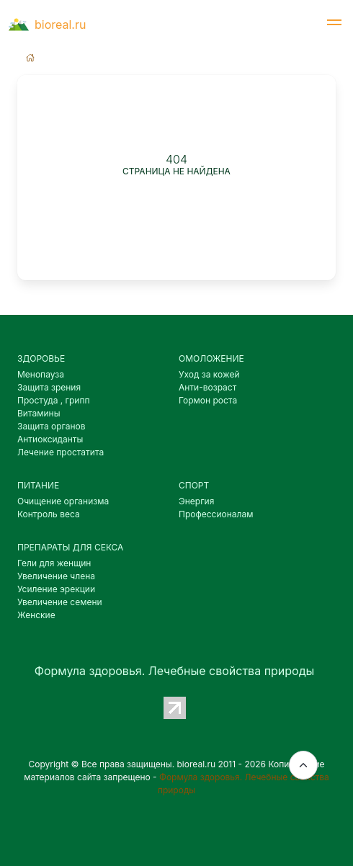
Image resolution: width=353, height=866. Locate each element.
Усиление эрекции (56, 589)
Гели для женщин (54, 563)
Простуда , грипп (53, 400)
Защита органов (51, 426)
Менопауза (40, 374)
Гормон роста (208, 400)
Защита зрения (49, 387)
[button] (334, 24)
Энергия (196, 501)
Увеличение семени (59, 602)
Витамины (39, 413)
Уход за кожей (209, 374)
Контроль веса (48, 514)
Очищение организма (63, 501)
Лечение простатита (60, 452)
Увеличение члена (56, 576)
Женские (36, 615)
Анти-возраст (207, 387)
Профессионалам (216, 514)
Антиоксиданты (50, 439)
